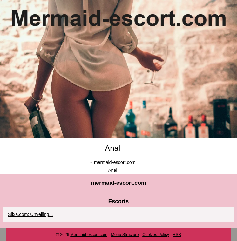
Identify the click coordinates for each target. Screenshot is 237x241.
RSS (177, 234)
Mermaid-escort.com (88, 234)
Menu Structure (125, 234)
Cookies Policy (155, 234)
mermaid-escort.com (115, 162)
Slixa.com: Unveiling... (30, 214)
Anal (112, 170)
